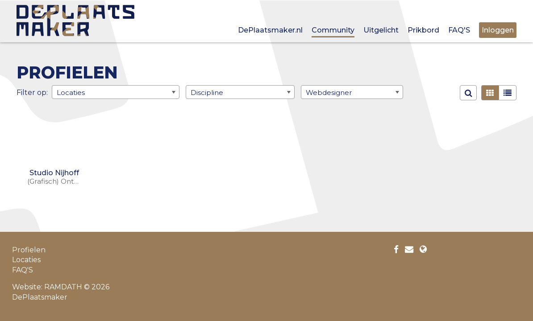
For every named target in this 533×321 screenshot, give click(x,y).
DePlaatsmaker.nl (270, 30)
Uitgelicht (381, 30)
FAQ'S (459, 30)
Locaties (26, 259)
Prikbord (423, 30)
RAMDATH (63, 287)
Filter (26, 92)
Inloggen (498, 30)
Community (333, 30)
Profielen (29, 250)
